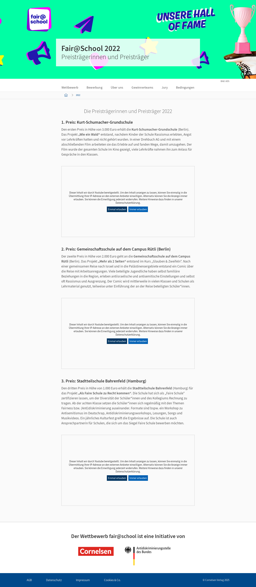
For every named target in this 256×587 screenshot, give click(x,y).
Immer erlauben (138, 209)
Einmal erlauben (117, 209)
